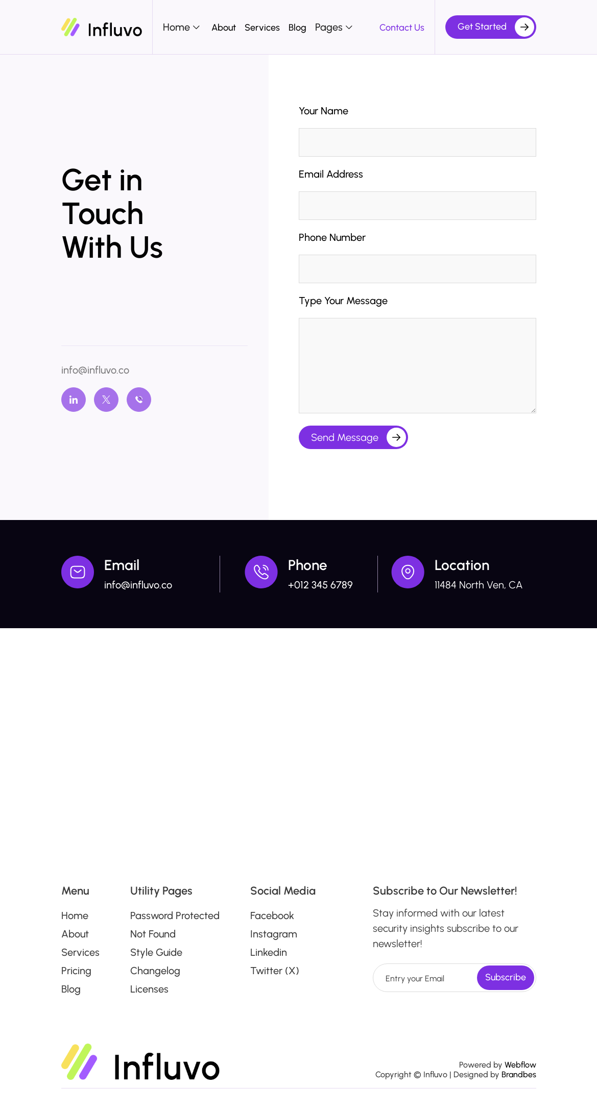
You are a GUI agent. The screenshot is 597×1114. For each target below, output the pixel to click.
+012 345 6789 (320, 585)
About (223, 27)
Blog (297, 27)
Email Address (331, 174)
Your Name (323, 111)
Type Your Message (343, 300)
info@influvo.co (95, 370)
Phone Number (332, 237)
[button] (183, 27)
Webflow (520, 1065)
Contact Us (401, 27)
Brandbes (519, 1074)
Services (262, 27)
